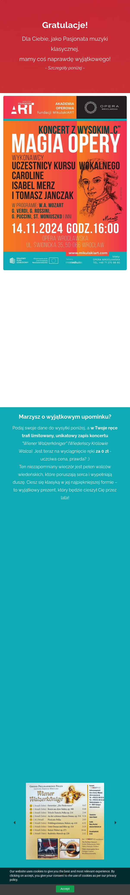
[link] (65, 785)
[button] (14, 822)
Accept (65, 888)
